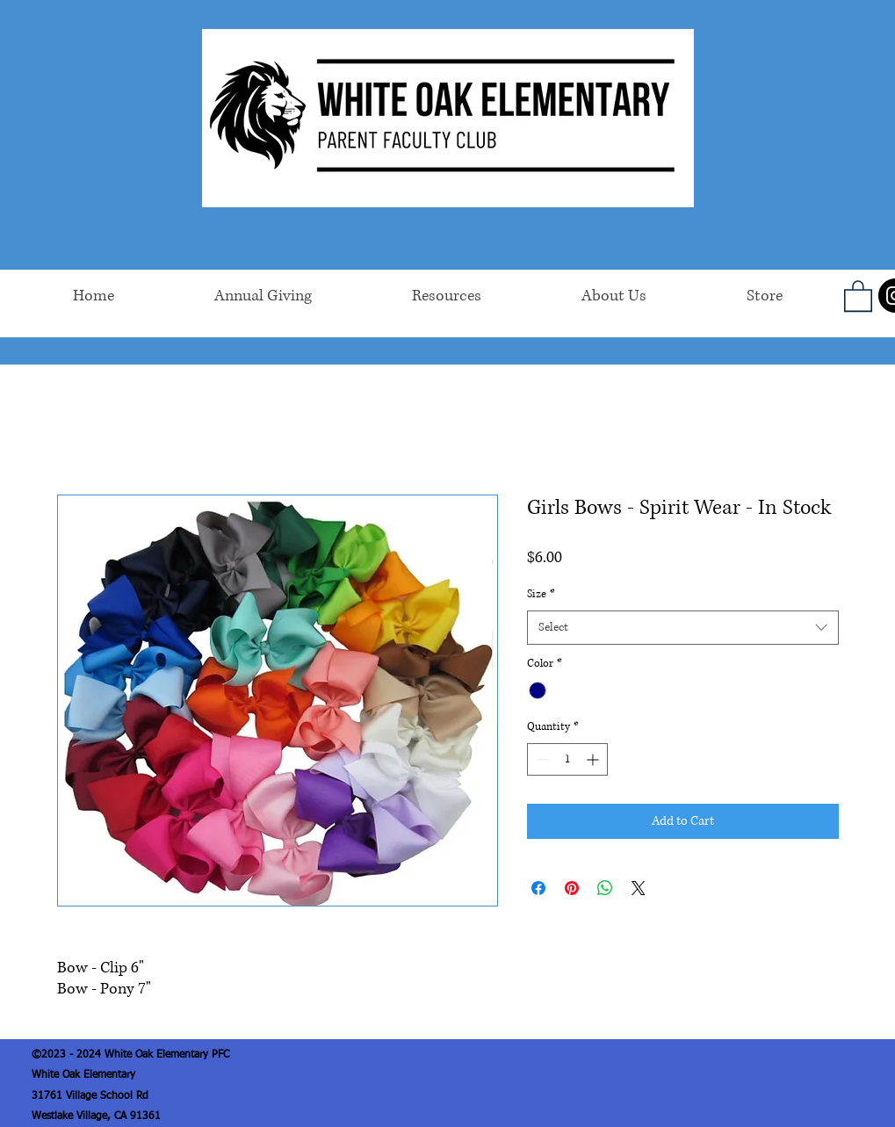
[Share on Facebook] (538, 888)
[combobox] (683, 627)
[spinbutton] (567, 759)
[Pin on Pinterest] (571, 888)
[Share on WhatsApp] (605, 888)
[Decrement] (541, 759)
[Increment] (594, 759)
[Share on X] (638, 888)
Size (541, 594)
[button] (858, 295)
